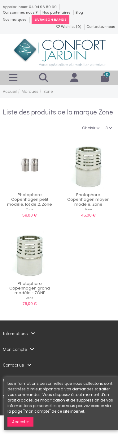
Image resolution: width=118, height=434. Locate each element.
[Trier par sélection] (91, 128)
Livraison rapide (50, 19)
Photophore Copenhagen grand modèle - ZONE (29, 288)
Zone (29, 209)
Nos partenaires (57, 12)
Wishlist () (69, 26)
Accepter (20, 421)
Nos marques (15, 19)
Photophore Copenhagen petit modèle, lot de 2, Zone (29, 199)
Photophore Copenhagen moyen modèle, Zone (88, 199)
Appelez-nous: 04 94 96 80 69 (30, 6)
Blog (80, 12)
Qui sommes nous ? (20, 12)
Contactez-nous (100, 26)
